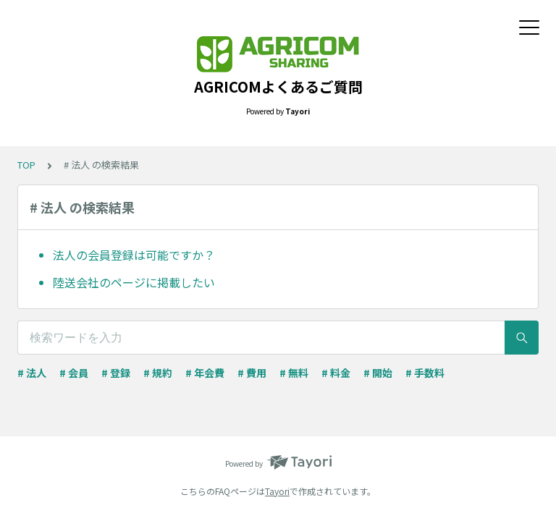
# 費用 (251, 372)
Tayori (277, 491)
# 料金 (335, 372)
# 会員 (73, 372)
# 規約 (157, 372)
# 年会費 (204, 372)
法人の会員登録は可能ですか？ (134, 254)
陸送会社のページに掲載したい (134, 282)
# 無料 (293, 372)
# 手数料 (425, 372)
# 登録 (115, 372)
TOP (26, 164)
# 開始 (377, 372)
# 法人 (31, 372)
